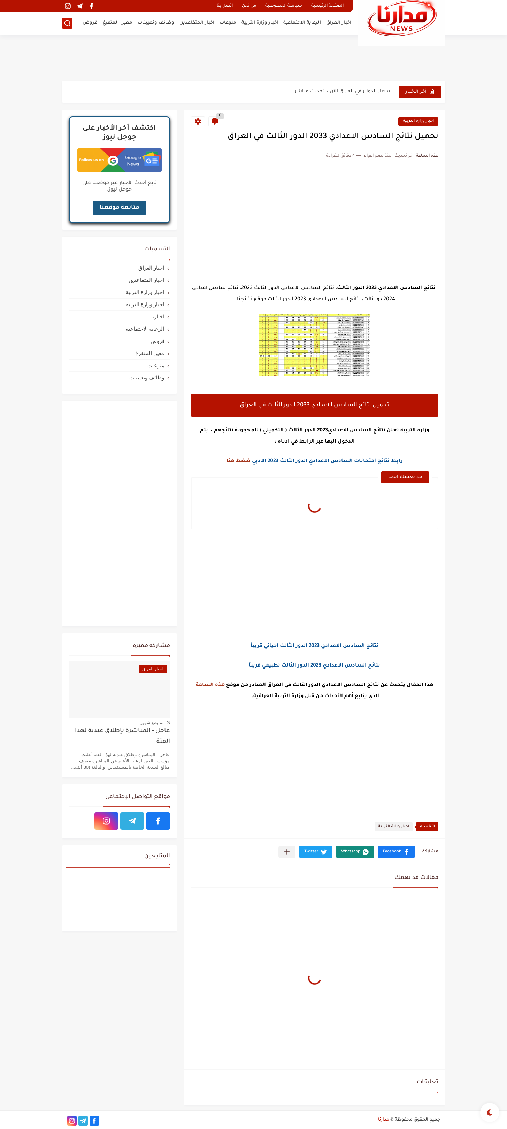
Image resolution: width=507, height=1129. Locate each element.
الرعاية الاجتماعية (302, 22)
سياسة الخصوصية (283, 6)
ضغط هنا (238, 461)
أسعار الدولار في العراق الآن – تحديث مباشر (343, 91)
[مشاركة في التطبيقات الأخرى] (286, 852)
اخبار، (158, 316)
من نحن (249, 6)
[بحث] (67, 23)
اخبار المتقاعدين (196, 22)
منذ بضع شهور (152, 722)
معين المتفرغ (117, 22)
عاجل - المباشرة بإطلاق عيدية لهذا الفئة (122, 736)
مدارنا (383, 1119)
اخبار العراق (338, 22)
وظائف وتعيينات (156, 22)
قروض (90, 22)
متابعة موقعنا (119, 208)
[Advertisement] (253, 57)
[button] (396, 852)
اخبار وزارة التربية (259, 22)
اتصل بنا (225, 6)
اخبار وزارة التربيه (145, 304)
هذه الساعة (210, 685)
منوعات (228, 22)
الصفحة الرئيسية (327, 6)
